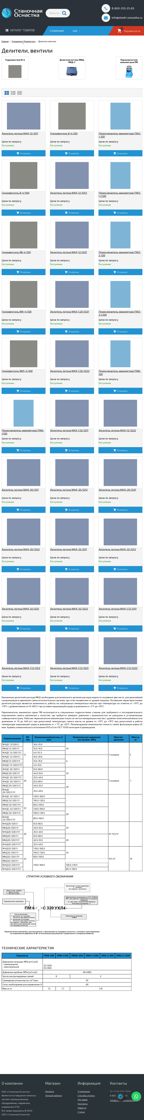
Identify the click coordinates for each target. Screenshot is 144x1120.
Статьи (81, 1112)
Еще (76, 31)
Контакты (83, 1103)
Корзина (49, 1091)
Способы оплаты (86, 1095)
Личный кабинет (53, 1095)
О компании (57, 31)
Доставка (82, 1099)
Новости (82, 1107)
